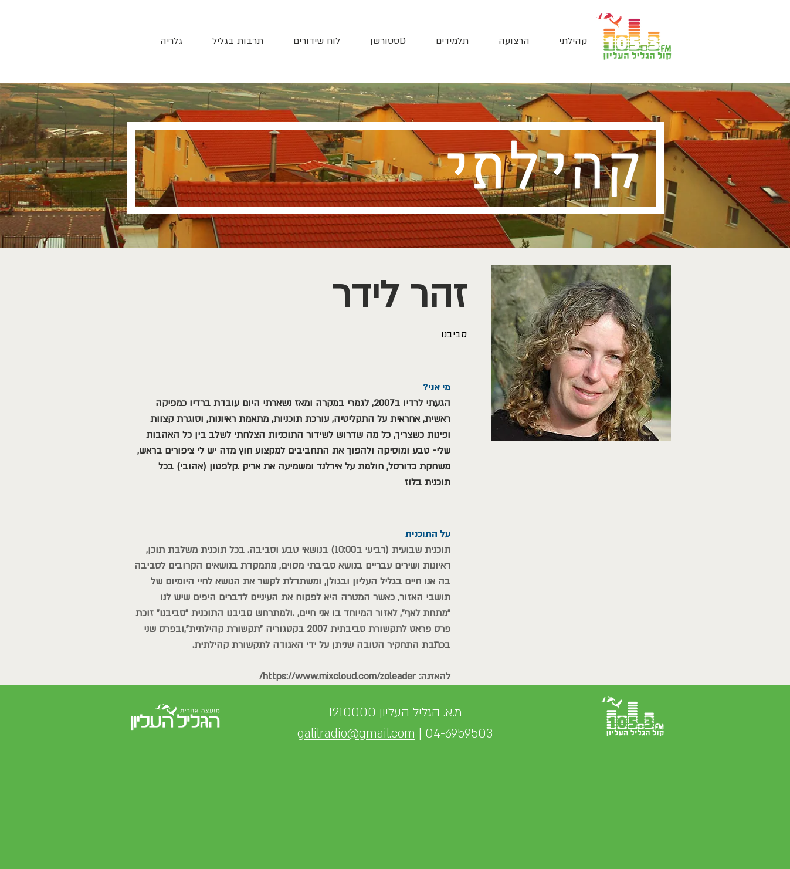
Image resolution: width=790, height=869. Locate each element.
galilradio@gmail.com (356, 733)
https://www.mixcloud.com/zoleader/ (337, 676)
